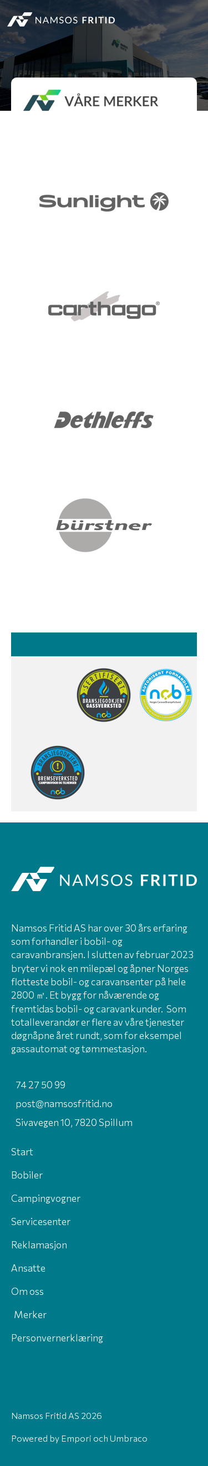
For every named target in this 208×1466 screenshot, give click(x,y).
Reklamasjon (39, 1244)
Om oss (27, 1291)
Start (22, 1151)
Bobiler (27, 1175)
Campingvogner (45, 1198)
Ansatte (28, 1268)
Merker (30, 1314)
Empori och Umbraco (104, 1438)
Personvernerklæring (57, 1337)
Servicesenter (40, 1221)
